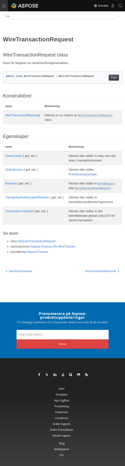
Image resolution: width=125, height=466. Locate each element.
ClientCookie (13, 155)
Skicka (62, 344)
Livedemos (61, 418)
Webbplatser (61, 449)
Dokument (61, 412)
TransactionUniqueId (19, 211)
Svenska (101, 5)
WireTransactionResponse (102, 271)
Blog (61, 443)
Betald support (61, 435)
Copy (114, 77)
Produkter (62, 394)
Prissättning (62, 406)
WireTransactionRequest (21, 115)
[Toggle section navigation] (118, 16)
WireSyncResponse (19, 271)
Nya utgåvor (61, 400)
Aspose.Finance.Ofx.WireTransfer (52, 246)
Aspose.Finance (37, 251)
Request (10, 183)
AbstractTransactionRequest (37, 241)
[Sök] (59, 16)
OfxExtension (14, 169)
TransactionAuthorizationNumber (27, 197)
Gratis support (61, 424)
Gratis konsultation (61, 429)
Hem (61, 388)
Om (61, 455)
